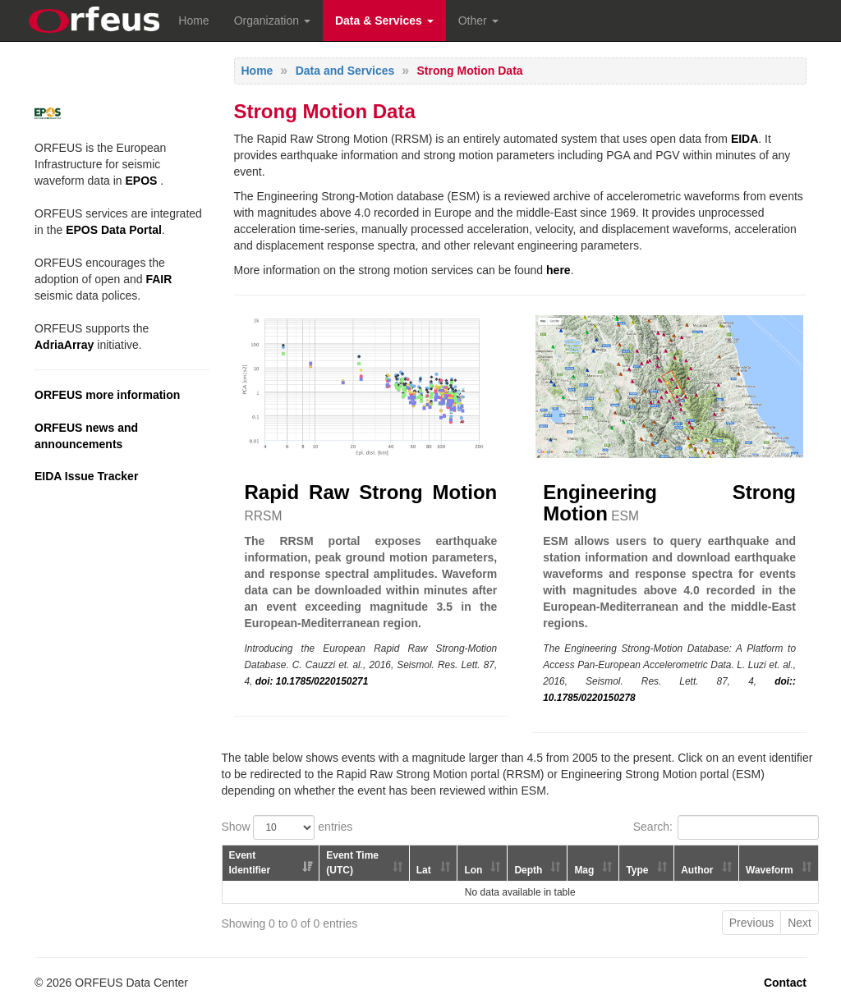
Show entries (287, 827)
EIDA (744, 138)
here (558, 270)
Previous (751, 922)
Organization (272, 20)
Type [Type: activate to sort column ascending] (637, 870)
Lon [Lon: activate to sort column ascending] (473, 870)
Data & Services (384, 20)
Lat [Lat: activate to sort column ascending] (423, 870)
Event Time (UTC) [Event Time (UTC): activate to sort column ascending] (352, 862)
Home (193, 20)
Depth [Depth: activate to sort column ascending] (528, 870)
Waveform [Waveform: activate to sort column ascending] (769, 870)
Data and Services (345, 70)
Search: (726, 827)
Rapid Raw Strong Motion (371, 492)
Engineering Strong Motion (669, 503)
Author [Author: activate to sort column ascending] (697, 870)
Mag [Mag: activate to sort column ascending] (584, 870)
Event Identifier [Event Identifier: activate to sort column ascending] (250, 862)
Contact (785, 982)
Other (478, 20)
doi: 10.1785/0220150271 (312, 681)
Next (799, 922)
